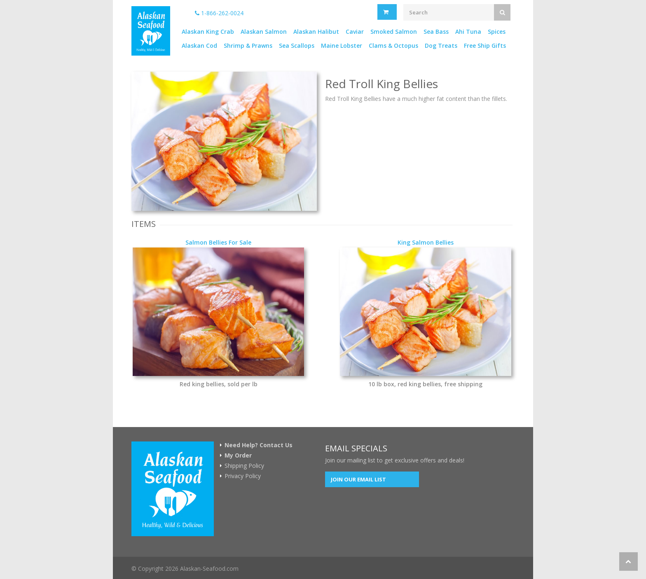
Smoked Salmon (393, 31)
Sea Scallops (296, 45)
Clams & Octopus (393, 45)
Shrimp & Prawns (248, 45)
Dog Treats (441, 45)
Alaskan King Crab (208, 31)
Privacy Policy (243, 476)
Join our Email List (358, 479)
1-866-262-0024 (219, 13)
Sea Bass (436, 31)
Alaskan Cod (199, 45)
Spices (497, 31)
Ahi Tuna (468, 31)
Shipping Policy (244, 465)
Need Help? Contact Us (259, 445)
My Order (238, 455)
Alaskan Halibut (316, 31)
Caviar (355, 31)
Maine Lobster (341, 45)
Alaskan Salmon (264, 31)
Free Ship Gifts (485, 45)
